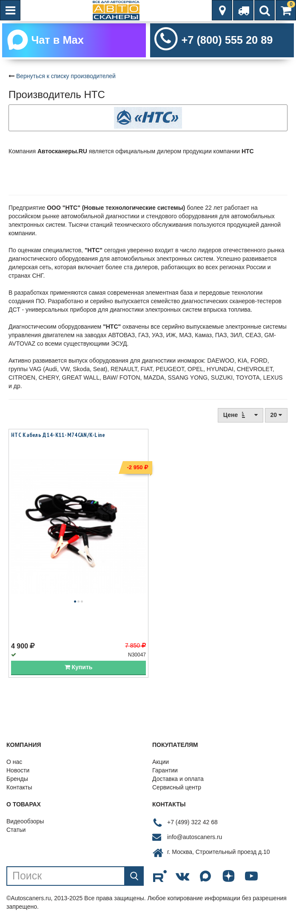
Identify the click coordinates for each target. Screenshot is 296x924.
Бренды (17, 778)
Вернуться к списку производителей (66, 76)
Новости (17, 770)
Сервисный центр (176, 787)
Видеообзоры (25, 821)
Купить (79, 667)
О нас (14, 761)
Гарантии (165, 770)
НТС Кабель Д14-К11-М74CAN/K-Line (58, 435)
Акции (160, 761)
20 (276, 414)
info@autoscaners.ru (194, 837)
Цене (240, 414)
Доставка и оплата (178, 778)
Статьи (16, 829)
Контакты (19, 787)
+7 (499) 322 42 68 (192, 822)
